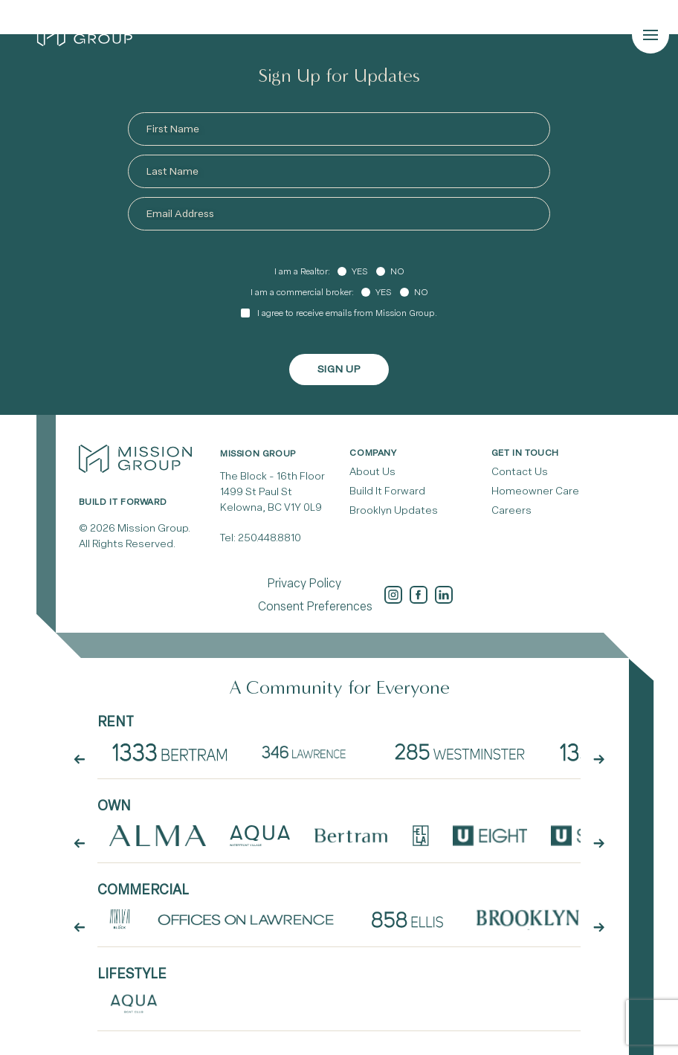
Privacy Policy (304, 583)
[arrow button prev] (79, 760)
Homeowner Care (535, 491)
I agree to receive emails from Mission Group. (347, 313)
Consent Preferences (315, 606)
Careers (511, 510)
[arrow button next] (599, 760)
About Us (372, 471)
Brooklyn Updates (393, 510)
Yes (359, 271)
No (397, 271)
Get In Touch (525, 453)
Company (372, 453)
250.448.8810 (269, 538)
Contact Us (519, 471)
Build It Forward (387, 491)
